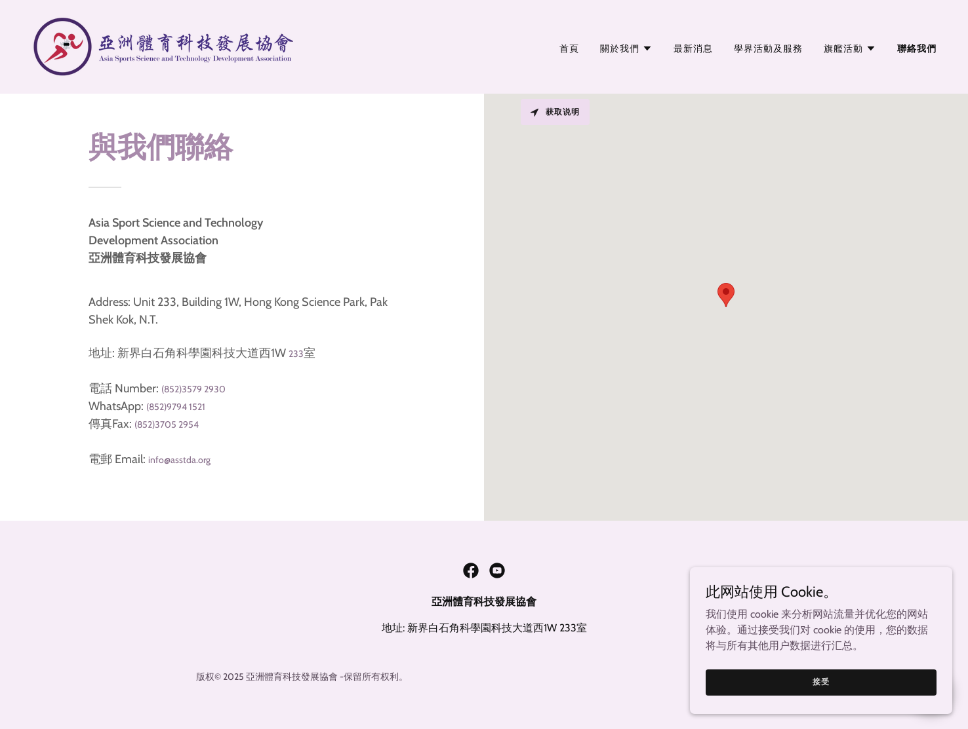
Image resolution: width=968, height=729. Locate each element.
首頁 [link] (569, 48)
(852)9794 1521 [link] (175, 407)
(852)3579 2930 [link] (193, 389)
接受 (821, 681)
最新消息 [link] (693, 48)
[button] (626, 48)
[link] (162, 45)
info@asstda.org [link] (179, 460)
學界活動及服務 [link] (768, 48)
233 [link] (296, 354)
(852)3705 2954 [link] (166, 424)
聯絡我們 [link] (917, 48)
